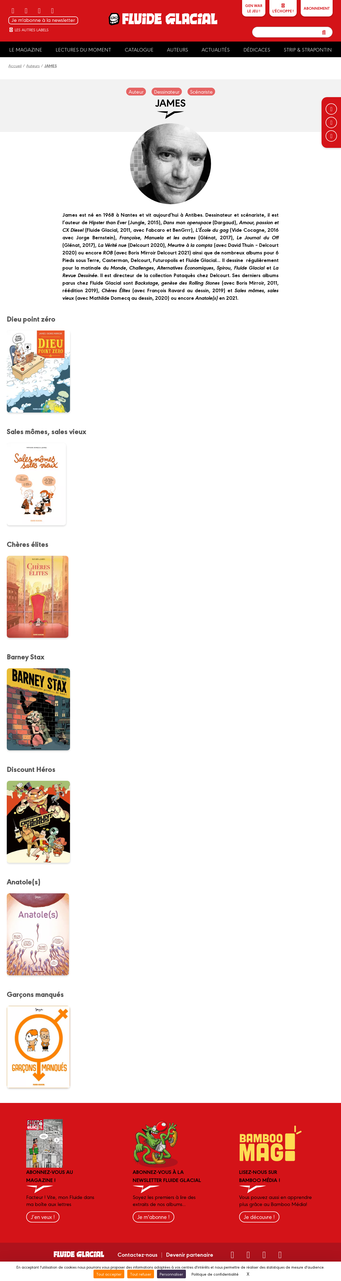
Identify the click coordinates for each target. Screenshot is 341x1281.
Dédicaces (256, 49)
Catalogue (139, 49)
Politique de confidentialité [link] (215, 1274)
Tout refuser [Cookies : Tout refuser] (140, 1274)
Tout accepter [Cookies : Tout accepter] (109, 1274)
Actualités (216, 49)
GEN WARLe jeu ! (253, 8)
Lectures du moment (83, 49)
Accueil (15, 65)
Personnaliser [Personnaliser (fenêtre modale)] (171, 1274)
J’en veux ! (43, 1216)
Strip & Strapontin (308, 49)
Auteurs (177, 49)
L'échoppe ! (283, 8)
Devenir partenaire (189, 1254)
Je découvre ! (259, 1216)
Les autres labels (28, 29)
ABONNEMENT (317, 8)
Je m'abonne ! (153, 1216)
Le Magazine (25, 49)
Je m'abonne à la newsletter (43, 19)
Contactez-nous (138, 1254)
